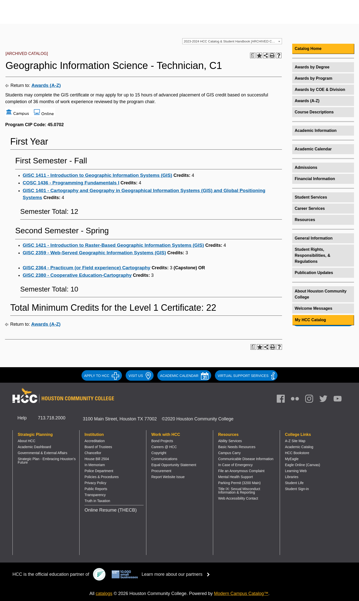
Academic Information (316, 130)
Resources (305, 220)
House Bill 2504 (97, 459)
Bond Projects (162, 441)
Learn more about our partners (177, 574)
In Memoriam (95, 465)
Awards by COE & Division (320, 89)
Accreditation (95, 441)
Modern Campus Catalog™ (241, 593)
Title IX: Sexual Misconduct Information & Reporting (239, 490)
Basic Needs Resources (236, 447)
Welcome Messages (313, 308)
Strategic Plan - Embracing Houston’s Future (47, 460)
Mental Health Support (235, 477)
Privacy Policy (95, 483)
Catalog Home (308, 48)
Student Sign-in (297, 489)
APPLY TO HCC (101, 376)
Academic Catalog (299, 447)
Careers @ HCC (164, 447)
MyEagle (291, 459)
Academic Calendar (313, 149)
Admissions (306, 167)
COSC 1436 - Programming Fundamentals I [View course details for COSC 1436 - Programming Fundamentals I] (71, 182)
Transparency (95, 495)
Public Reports (96, 489)
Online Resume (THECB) (111, 510)
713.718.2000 (51, 417)
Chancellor (93, 453)
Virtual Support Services (246, 376)
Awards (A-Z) (46, 85)
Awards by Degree (312, 67)
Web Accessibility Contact (238, 498)
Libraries (291, 477)
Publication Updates (314, 273)
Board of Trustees (98, 447)
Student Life (294, 483)
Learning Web (296, 471)
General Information (314, 238)
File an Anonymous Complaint (241, 471)
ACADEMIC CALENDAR (184, 376)
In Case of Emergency (235, 465)
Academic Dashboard (34, 447)
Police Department (99, 471)
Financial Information (315, 179)
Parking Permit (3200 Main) (239, 483)
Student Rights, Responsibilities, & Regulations (312, 255)
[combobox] (232, 41)
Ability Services (230, 441)
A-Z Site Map (295, 441)
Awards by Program (313, 78)
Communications (164, 459)
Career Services (310, 208)
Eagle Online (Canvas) (302, 465)
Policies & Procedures (102, 477)
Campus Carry (229, 453)
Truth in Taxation (97, 501)
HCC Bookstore (297, 453)
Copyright (158, 453)
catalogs (104, 593)
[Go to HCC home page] (63, 15)
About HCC (26, 441)
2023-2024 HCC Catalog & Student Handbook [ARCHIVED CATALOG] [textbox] (233, 41)
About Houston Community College (321, 294)
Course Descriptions (314, 112)
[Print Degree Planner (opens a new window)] (253, 55)
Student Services (311, 197)
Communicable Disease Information (245, 459)
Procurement (161, 471)
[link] (312, 400)
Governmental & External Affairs (42, 453)
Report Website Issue (168, 477)
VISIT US (139, 376)
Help (22, 417)
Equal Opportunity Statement (173, 465)
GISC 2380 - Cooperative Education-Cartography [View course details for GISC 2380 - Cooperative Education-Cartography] (77, 275)
